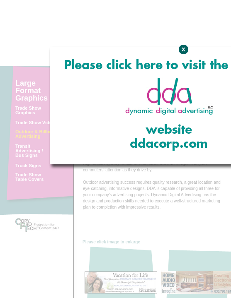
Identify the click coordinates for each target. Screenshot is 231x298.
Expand (179, 119)
